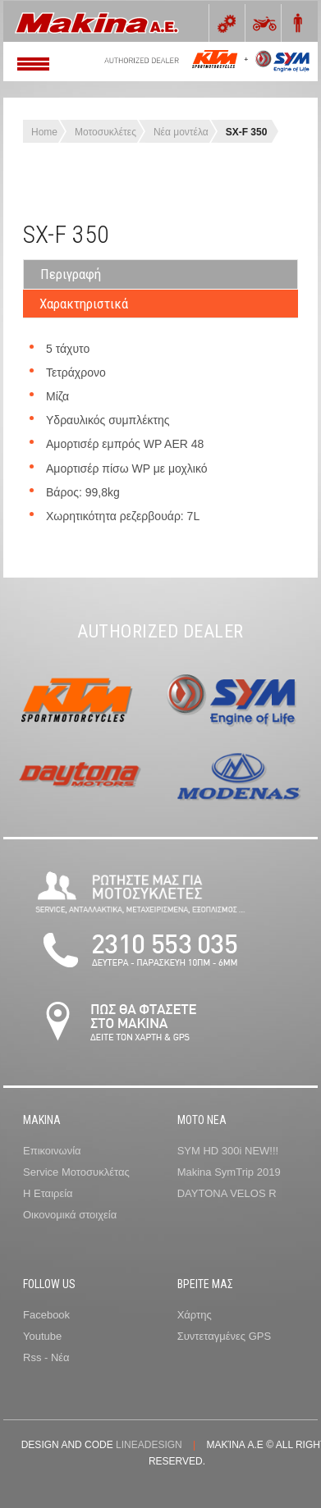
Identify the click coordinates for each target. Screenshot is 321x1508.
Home (44, 132)
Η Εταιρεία (48, 1193)
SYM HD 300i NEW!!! (228, 1151)
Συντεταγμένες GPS (224, 1336)
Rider (297, 23)
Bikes (261, 23)
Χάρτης (194, 1315)
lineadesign (149, 1445)
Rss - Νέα (46, 1357)
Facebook (46, 1315)
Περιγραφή (70, 274)
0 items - (225, 23)
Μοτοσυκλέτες (105, 132)
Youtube (42, 1336)
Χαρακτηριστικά (83, 303)
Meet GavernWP (110, 21)
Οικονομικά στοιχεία (70, 1215)
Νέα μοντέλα (181, 132)
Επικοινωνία (52, 1151)
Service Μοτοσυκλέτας (76, 1172)
